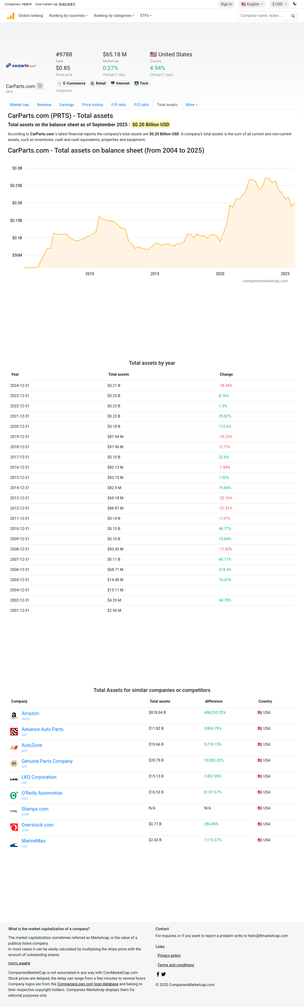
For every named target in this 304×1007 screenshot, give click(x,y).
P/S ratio (141, 104)
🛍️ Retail (98, 83)
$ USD (277, 4)
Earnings (66, 104)
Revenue (44, 104)
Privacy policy (169, 955)
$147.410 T (67, 4)
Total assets (167, 104)
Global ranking (31, 15)
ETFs (144, 15)
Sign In (226, 4)
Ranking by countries (67, 15)
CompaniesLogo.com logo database (87, 984)
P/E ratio (118, 104)
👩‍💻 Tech (141, 83)
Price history (92, 104)
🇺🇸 (250, 4)
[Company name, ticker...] (267, 15)
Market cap (19, 104)
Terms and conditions (175, 965)
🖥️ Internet (120, 83)
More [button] (190, 104)
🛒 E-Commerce (71, 83)
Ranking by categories (112, 15)
